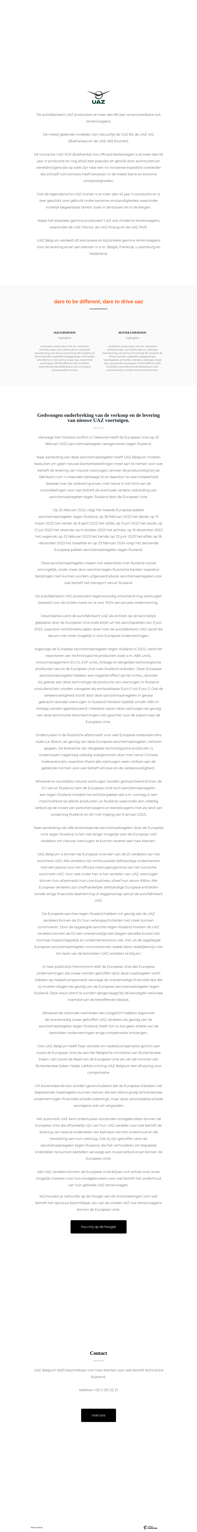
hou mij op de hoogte (98, 1227)
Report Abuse (37, 1527)
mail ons (98, 1415)
